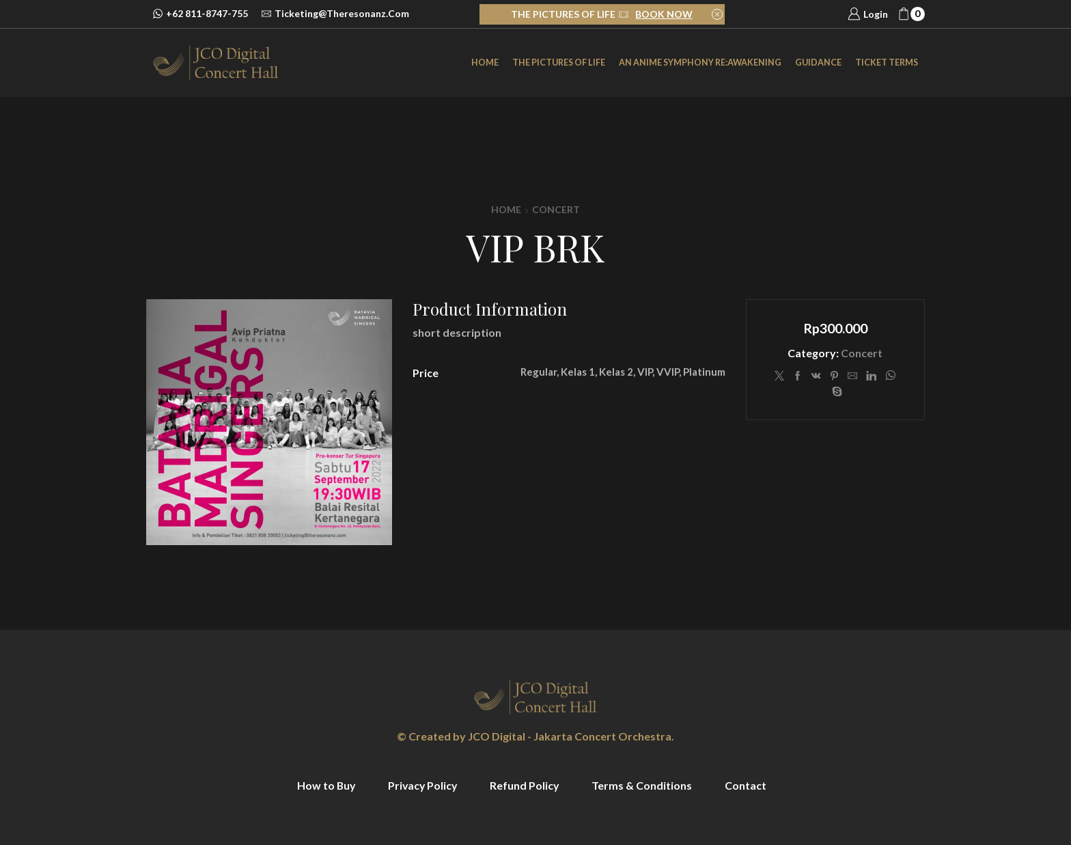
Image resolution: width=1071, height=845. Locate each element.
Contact (747, 785)
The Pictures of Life (558, 62)
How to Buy (324, 785)
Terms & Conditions (644, 785)
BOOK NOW (664, 14)
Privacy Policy (422, 785)
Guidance (818, 62)
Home (485, 62)
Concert (556, 209)
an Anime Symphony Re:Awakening (700, 62)
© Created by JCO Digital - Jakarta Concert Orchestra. (535, 736)
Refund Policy (526, 785)
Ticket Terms (886, 62)
